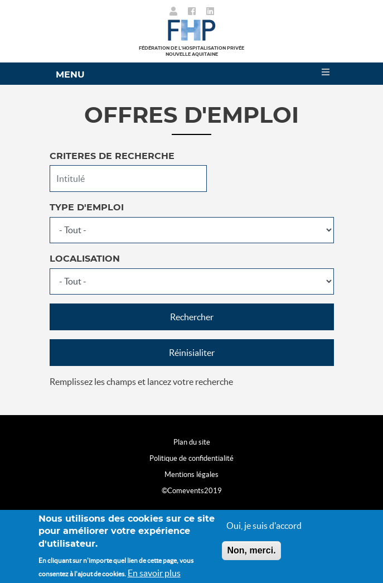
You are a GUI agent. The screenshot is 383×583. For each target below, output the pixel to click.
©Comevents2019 (192, 490)
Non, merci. (251, 550)
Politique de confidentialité (191, 458)
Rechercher (192, 317)
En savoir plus (154, 573)
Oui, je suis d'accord (264, 526)
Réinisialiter (192, 353)
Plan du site (191, 442)
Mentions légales (191, 474)
